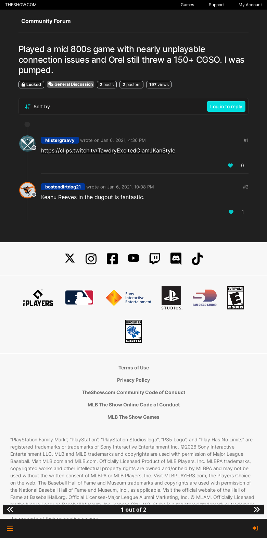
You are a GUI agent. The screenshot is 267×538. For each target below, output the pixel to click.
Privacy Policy (133, 380)
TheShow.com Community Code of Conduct (133, 392)
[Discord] (175, 259)
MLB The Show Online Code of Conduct (134, 404)
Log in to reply (226, 106)
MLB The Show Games (133, 417)
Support (216, 4)
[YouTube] (133, 259)
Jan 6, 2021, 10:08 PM (130, 186)
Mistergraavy (60, 140)
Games (187, 4)
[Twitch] (154, 259)
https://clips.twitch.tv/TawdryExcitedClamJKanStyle (108, 150)
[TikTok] (197, 259)
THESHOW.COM (21, 4)
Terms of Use (133, 367)
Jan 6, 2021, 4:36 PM (123, 140)
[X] (69, 259)
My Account (250, 4)
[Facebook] (112, 259)
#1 (246, 140)
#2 (246, 186)
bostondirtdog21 (63, 186)
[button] (10, 528)
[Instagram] (91, 259)
